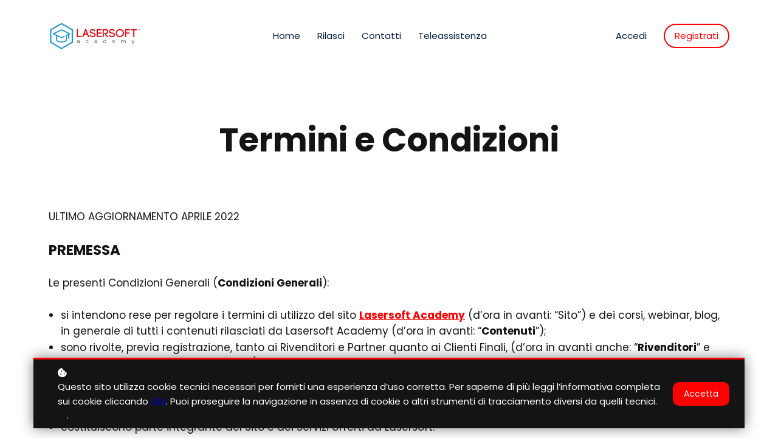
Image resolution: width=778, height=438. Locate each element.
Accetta (701, 397)
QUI (158, 404)
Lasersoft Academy (412, 315)
